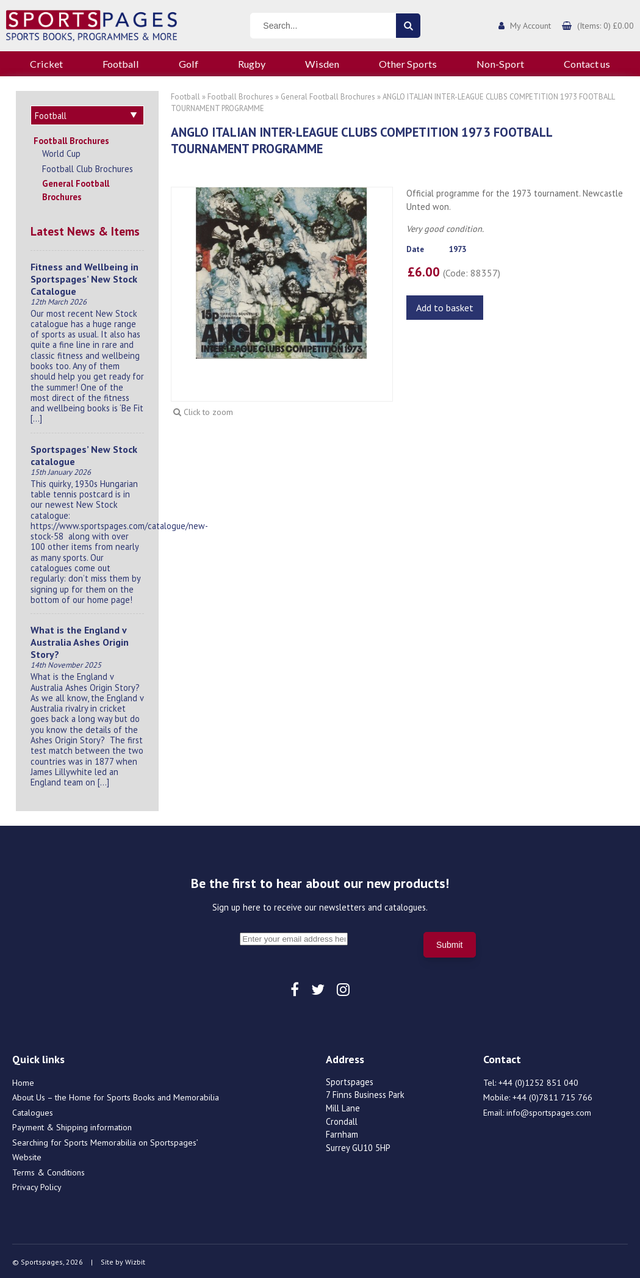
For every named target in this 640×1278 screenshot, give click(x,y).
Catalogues (32, 1110)
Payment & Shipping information (72, 1125)
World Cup (61, 151)
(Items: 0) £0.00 (605, 25)
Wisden (322, 64)
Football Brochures (71, 139)
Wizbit (135, 1260)
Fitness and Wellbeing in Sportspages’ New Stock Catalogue (84, 277)
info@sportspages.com (548, 1110)
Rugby (251, 64)
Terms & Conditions (48, 1170)
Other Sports (408, 64)
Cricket (46, 64)
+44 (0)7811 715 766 (552, 1095)
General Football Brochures (75, 188)
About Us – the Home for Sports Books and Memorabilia (115, 1095)
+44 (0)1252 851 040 (538, 1080)
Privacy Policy (37, 1185)
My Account (530, 25)
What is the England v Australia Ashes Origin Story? (80, 640)
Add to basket (444, 307)
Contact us (587, 64)
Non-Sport (500, 64)
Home (23, 1080)
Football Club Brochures (87, 167)
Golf (188, 64)
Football (120, 64)
